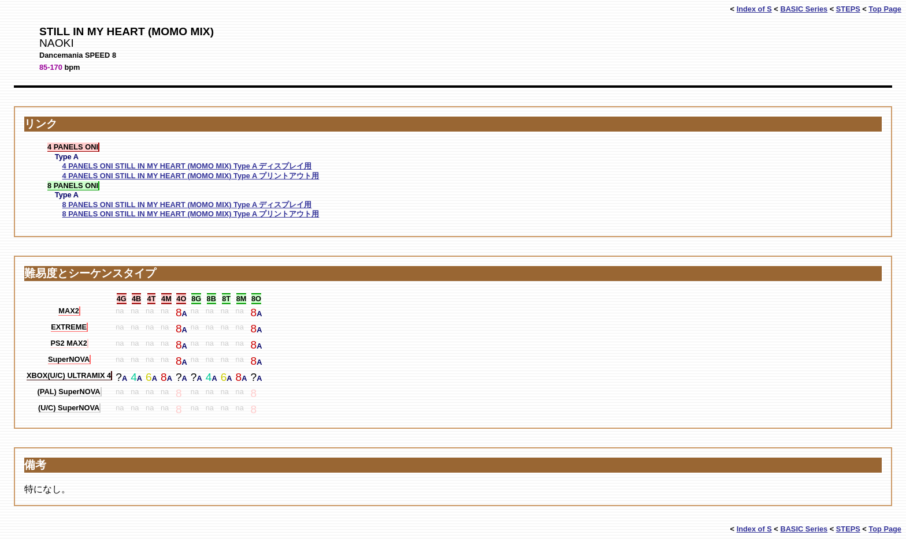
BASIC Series (803, 9)
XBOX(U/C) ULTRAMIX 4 (69, 375)
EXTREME (69, 327)
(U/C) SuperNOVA (68, 407)
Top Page (884, 9)
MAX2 (68, 310)
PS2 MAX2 (68, 343)
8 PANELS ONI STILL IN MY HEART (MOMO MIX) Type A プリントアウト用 (191, 213)
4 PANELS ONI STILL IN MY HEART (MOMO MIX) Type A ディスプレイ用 (187, 166)
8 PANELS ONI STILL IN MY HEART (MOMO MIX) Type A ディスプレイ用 (187, 204)
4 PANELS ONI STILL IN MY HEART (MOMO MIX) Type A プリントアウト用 (191, 175)
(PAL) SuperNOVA (69, 391)
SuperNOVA (69, 359)
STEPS (848, 9)
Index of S (754, 9)
